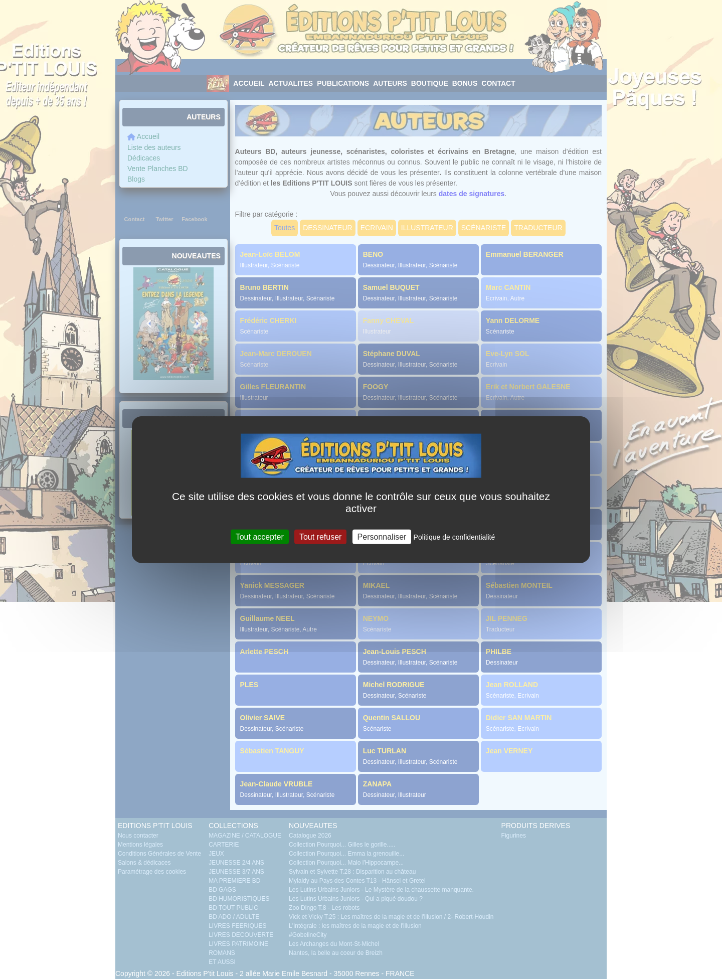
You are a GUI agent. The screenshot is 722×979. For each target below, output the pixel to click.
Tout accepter (260, 536)
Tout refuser (320, 536)
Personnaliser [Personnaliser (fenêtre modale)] (382, 536)
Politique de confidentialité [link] (454, 537)
